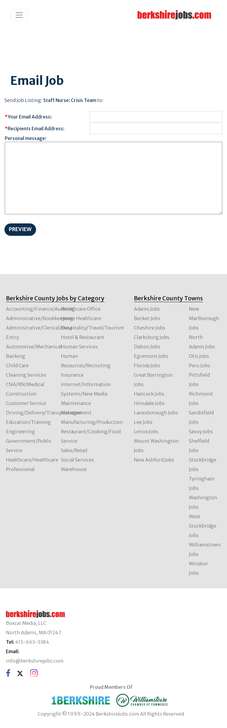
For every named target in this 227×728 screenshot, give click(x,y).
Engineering (20, 431)
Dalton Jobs (147, 347)
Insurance (72, 375)
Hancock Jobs (149, 394)
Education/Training (28, 422)
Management (76, 413)
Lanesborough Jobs (156, 413)
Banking (15, 356)
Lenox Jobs (146, 431)
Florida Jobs (147, 365)
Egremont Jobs (151, 356)
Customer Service (26, 403)
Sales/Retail (74, 450)
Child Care (17, 365)
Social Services (77, 460)
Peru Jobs (199, 365)
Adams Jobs (147, 309)
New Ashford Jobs (154, 460)
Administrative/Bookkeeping (39, 318)
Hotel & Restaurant (82, 337)
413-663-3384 (32, 642)
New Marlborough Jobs (204, 318)
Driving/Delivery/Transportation (44, 413)
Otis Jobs (199, 356)
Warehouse (74, 469)
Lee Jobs (143, 422)
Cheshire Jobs (149, 328)
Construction (21, 394)
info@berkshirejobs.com (35, 661)
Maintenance (76, 403)
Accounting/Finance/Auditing (40, 309)
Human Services (79, 347)
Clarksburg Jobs (151, 337)
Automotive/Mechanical (34, 347)
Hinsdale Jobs (149, 403)
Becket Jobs (147, 318)
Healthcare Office (80, 309)
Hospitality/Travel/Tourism (92, 328)
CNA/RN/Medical (25, 384)
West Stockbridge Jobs (202, 525)
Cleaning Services (26, 375)
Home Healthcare (81, 318)
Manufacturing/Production (92, 422)
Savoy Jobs (201, 431)
